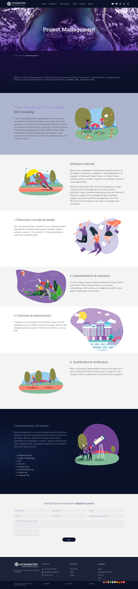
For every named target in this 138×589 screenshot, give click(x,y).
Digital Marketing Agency (19, 5)
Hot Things (65, 4)
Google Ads (22, 472)
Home (44, 4)
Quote (90, 4)
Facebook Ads (24, 475)
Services (53, 4)
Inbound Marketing (25, 469)
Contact (82, 4)
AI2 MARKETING (19, 3)
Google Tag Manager (26, 458)
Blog (75, 4)
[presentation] (26, 533)
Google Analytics (25, 455)
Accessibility (46, 583)
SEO (19, 461)
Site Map (91, 583)
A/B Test (21, 464)
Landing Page (23, 467)
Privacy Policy (69, 583)
